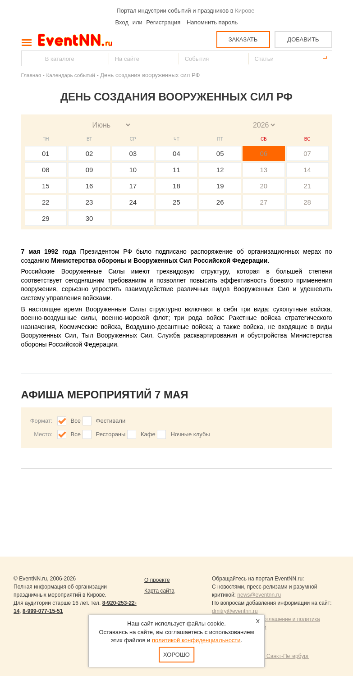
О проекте (157, 580)
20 (264, 186)
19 (220, 186)
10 (133, 170)
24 (133, 202)
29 (46, 218)
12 (220, 170)
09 (89, 170)
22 (46, 202)
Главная (31, 75)
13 (264, 170)
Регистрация (163, 22)
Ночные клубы (190, 434)
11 (176, 170)
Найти (29, 58)
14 (307, 170)
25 (176, 202)
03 (133, 153)
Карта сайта (159, 591)
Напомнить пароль (212, 22)
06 (264, 153)
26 (220, 202)
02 (89, 153)
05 (220, 153)
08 (46, 170)
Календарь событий (70, 75)
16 (89, 186)
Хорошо (176, 654)
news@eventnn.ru (259, 595)
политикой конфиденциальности (196, 640)
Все (76, 420)
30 (89, 218)
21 (307, 186)
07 (307, 153)
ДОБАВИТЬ (303, 39)
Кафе (148, 434)
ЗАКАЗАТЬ (243, 39)
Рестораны (111, 434)
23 (89, 202)
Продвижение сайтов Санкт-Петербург (260, 656)
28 (307, 202)
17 (133, 186)
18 (176, 186)
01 (46, 153)
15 (46, 186)
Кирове (244, 10)
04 (176, 153)
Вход (121, 22)
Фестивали (111, 420)
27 (264, 202)
